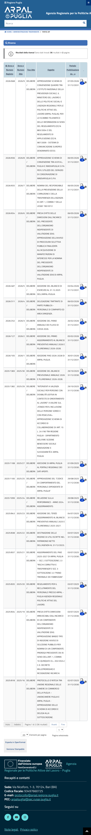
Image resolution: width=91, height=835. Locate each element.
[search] (45, 43)
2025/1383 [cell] (9, 371)
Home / (8, 32)
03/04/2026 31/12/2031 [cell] (73, 288)
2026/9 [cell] (21, 81)
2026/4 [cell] (21, 301)
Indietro (17, 724)
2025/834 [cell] (10, 611)
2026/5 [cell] (21, 286)
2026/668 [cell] (10, 81)
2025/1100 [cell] (9, 478)
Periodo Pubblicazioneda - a (73, 69)
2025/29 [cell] (21, 386)
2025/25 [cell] (21, 478)
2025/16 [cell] (21, 680)
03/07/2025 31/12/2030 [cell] (73, 535)
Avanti (54, 724)
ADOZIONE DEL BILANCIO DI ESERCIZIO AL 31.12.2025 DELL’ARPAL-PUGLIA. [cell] (49, 290)
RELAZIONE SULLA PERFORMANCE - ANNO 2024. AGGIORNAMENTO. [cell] (50, 502)
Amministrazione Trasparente (26, 32)
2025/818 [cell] (10, 680)
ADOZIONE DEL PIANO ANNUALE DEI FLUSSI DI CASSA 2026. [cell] (48, 325)
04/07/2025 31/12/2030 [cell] (73, 515)
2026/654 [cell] (10, 213)
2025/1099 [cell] (9, 498)
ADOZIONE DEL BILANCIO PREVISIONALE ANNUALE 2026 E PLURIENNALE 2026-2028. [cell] (51, 375)
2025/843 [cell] (10, 513)
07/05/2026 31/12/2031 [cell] (73, 83)
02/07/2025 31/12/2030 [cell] (73, 682)
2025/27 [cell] (21, 463)
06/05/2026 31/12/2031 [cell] (73, 160)
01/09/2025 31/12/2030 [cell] (73, 465)
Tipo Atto (31, 69)
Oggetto (51, 69)
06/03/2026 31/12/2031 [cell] (73, 303)
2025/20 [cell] (21, 584)
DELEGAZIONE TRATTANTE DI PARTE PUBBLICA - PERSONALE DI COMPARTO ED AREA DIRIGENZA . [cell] (50, 307)
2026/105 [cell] (10, 355)
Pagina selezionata (60, 735)
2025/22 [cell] (21, 532)
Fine (63, 724)
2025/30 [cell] (21, 371)
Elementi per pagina (37, 734)
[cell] (31, 116)
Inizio (7, 724)
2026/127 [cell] (10, 336)
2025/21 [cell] (21, 552)
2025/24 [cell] (21, 498)
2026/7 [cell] (21, 185)
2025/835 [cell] (10, 584)
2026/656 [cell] (10, 157)
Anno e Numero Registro (10, 69)
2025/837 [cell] (10, 552)
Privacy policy (29, 829)
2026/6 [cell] (21, 213)
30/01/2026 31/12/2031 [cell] (73, 357)
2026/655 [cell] (10, 185)
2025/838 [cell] (10, 532)
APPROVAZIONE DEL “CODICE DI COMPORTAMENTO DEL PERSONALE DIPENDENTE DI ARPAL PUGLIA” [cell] (50, 484)
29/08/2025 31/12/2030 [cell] (73, 480)
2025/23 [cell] (21, 513)
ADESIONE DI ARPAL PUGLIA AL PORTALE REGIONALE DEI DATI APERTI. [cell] (49, 467)
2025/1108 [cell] (9, 463)
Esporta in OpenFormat (15, 742)
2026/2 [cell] (21, 336)
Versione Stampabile (15, 749)
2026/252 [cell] (10, 320)
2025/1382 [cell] (9, 386)
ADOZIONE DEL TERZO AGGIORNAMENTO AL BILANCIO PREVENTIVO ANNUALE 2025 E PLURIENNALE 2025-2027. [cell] (51, 519)
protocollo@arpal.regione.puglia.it (36, 795)
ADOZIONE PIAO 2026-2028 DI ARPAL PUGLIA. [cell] (51, 357)
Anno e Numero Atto (20, 69)
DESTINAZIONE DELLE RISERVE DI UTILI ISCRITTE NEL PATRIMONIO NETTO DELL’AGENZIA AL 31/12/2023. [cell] (51, 539)
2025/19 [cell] (21, 611)
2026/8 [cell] (21, 157)
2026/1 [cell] (21, 355)
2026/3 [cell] (21, 320)
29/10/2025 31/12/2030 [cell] (73, 373)
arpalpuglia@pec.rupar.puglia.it (31, 799)
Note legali (11, 829)
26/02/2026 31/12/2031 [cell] (73, 322)
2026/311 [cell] (10, 301)
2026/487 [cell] (10, 286)
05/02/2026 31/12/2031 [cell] (73, 338)
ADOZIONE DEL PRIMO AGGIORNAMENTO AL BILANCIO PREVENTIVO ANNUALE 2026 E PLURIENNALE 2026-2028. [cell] (51, 342)
